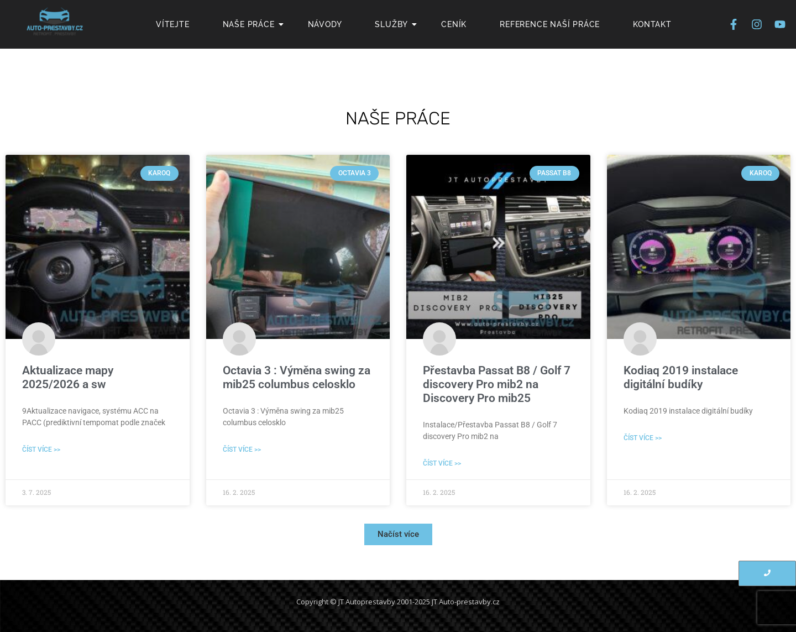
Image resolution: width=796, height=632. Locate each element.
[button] (398, 534)
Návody (325, 24)
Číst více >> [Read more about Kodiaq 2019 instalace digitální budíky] (643, 438)
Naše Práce (253, 24)
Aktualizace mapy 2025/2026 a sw (67, 377)
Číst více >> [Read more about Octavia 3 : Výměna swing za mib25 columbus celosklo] (242, 449)
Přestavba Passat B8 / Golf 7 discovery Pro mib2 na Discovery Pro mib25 (496, 384)
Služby (395, 24)
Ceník (454, 24)
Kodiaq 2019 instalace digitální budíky (681, 377)
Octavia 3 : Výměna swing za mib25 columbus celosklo (296, 377)
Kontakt (652, 24)
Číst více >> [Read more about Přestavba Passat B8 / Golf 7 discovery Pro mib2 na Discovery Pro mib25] (442, 463)
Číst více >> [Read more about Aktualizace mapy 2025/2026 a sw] (41, 449)
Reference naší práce (550, 24)
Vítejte (173, 24)
